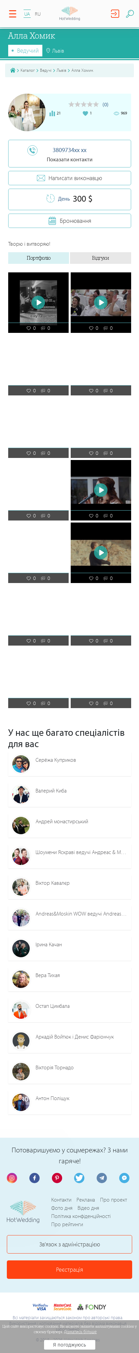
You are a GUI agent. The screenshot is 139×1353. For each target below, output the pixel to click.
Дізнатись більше (80, 1331)
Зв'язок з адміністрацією (69, 1244)
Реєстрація (69, 1269)
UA (27, 14)
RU (38, 14)
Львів (61, 70)
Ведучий (28, 50)
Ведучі (46, 70)
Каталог (27, 70)
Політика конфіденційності (81, 1216)
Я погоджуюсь (69, 1345)
